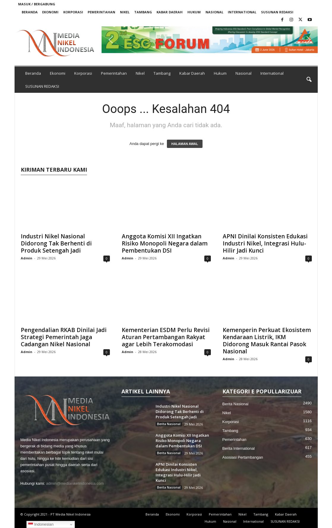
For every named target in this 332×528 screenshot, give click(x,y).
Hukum (194, 12)
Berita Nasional (169, 424)
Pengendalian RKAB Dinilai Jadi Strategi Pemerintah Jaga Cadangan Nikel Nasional (64, 337)
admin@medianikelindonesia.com (75, 483)
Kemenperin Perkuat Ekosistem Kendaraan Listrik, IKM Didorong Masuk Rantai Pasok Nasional (267, 340)
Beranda (30, 12)
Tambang (143, 12)
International (242, 12)
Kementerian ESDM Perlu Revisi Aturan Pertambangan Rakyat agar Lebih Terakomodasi (166, 337)
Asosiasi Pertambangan (242, 457)
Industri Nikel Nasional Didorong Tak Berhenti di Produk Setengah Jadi (56, 243)
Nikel (124, 12)
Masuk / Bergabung (36, 4)
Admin (26, 258)
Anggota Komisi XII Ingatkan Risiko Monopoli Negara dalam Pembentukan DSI (165, 243)
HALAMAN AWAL (184, 144)
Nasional (214, 12)
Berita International (238, 448)
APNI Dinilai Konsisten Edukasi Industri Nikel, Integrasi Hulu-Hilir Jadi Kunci (265, 243)
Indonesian (40, 524)
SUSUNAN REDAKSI (277, 12)
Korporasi (73, 12)
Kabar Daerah (169, 12)
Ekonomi (50, 12)
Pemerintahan (101, 12)
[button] (210, 39)
